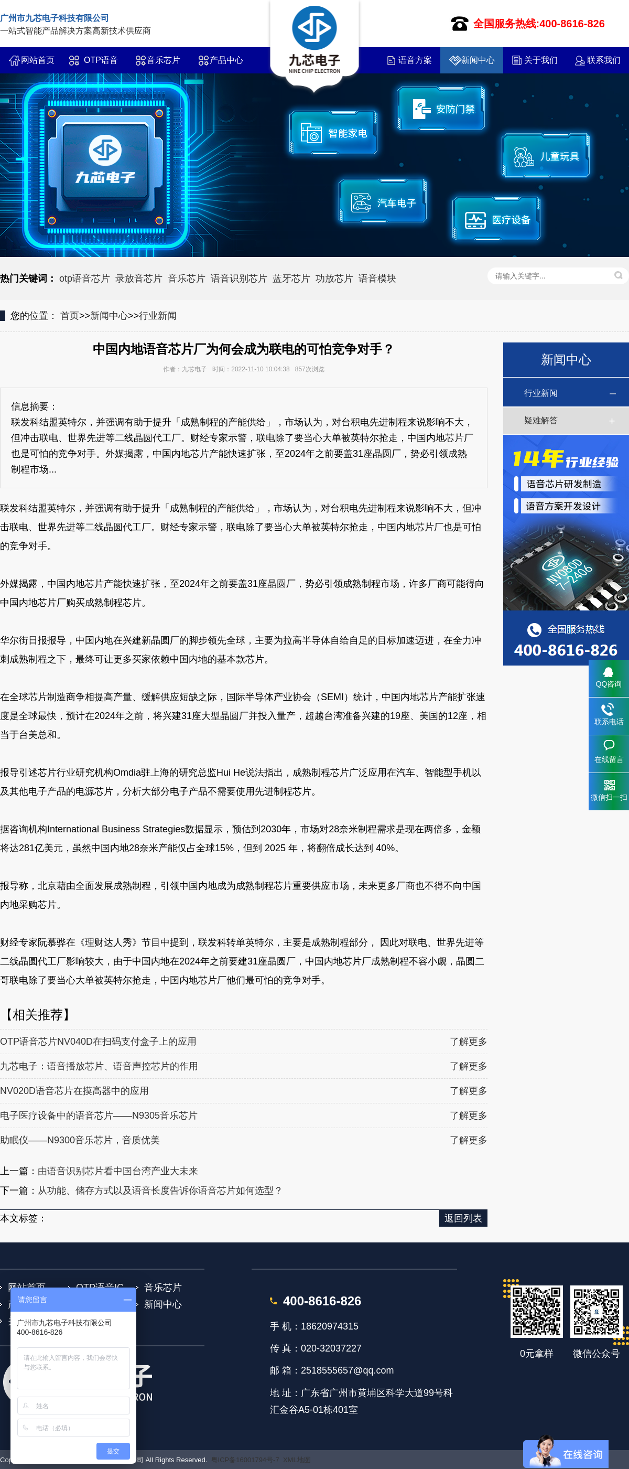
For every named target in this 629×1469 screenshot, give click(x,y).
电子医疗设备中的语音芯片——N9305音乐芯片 (99, 1115)
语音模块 (377, 278)
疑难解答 (541, 420)
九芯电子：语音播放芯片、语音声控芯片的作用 (99, 1066)
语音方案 (415, 60)
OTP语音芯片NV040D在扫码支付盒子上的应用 (98, 1041)
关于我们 (541, 60)
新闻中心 (478, 60)
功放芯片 (334, 278)
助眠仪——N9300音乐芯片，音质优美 (80, 1140)
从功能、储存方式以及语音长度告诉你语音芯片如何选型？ (160, 1190)
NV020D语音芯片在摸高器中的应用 (74, 1091)
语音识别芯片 (239, 278)
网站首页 (38, 60)
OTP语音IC (101, 64)
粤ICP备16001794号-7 (245, 1460)
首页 (69, 315)
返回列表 (463, 1218)
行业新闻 (158, 315)
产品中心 (226, 60)
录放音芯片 (138, 278)
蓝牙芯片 (291, 278)
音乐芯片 (163, 60)
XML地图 (297, 1460)
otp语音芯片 (84, 278)
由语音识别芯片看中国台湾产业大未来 (118, 1171)
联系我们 (604, 60)
